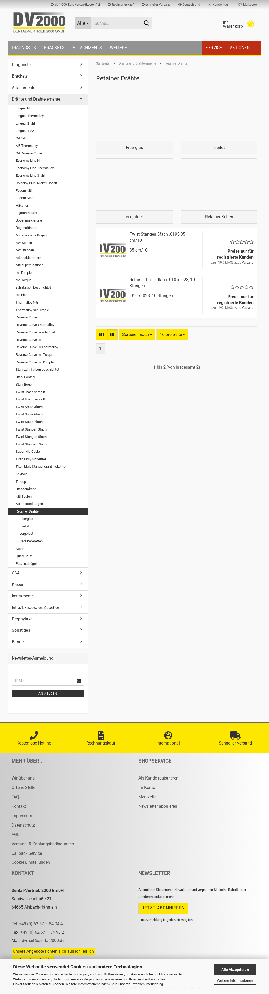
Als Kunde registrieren (158, 778)
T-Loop (21, 482)
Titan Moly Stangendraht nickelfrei (41, 466)
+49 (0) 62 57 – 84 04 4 (41, 923)
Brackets (54, 47)
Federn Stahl (25, 198)
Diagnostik (24, 47)
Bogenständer (26, 228)
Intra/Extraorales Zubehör (35, 607)
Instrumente (23, 596)
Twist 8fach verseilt (30, 399)
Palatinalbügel (26, 564)
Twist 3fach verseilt (30, 392)
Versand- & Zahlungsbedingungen (43, 843)
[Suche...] (83, 23)
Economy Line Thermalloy (35, 168)
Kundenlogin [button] (219, 5)
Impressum (22, 815)
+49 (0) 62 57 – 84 (38, 932)
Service (214, 47)
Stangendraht (26, 489)
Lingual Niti (24, 108)
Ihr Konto (146, 787)
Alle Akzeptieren (235, 970)
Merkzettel (247, 5)
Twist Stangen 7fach (31, 444)
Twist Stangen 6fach (31, 437)
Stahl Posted (25, 377)
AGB (16, 834)
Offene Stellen (25, 787)
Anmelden (47, 693)
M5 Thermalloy (27, 146)
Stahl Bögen (24, 384)
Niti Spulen (24, 496)
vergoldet (26, 534)
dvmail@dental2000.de (43, 940)
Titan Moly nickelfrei (31, 459)
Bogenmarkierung (29, 220)
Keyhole (21, 474)
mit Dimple (24, 273)
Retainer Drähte (27, 511)
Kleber (17, 584)
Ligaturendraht (26, 213)
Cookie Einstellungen (31, 862)
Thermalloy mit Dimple (32, 310)
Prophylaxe (22, 619)
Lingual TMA (25, 131)
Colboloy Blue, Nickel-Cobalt (36, 183)
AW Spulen (24, 243)
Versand (156, 5)
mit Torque (23, 280)
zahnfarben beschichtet (33, 287)
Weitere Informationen (235, 981)
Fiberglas (26, 519)
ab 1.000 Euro (75, 5)
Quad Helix (24, 556)
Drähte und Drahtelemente (36, 99)
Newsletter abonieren (157, 806)
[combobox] (137, 334)
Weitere (118, 47)
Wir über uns (23, 778)
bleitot (24, 526)
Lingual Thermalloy (30, 116)
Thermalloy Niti (27, 302)
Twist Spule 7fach (29, 422)
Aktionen (240, 47)
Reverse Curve (26, 317)
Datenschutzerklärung (146, 984)
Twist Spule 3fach (29, 407)
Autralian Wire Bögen (31, 235)
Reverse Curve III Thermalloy (37, 347)
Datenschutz (23, 825)
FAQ (15, 796)
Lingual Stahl (25, 123)
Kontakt (19, 806)
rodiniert (22, 295)
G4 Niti (21, 138)
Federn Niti (24, 191)
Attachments (87, 47)
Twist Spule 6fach (29, 414)
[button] (189, 4)
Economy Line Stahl (30, 175)
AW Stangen (25, 250)
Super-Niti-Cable (28, 452)
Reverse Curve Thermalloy (35, 325)
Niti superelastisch (29, 265)
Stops (20, 549)
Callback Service (27, 853)
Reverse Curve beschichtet (35, 332)
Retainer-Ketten (31, 541)
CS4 (15, 573)
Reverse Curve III (28, 340)
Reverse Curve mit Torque (34, 355)
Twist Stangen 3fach (31, 429)
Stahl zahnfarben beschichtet (37, 369)
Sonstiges (21, 630)
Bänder (18, 641)
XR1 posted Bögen (29, 504)
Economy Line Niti (29, 160)
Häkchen (22, 205)
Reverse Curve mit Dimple (35, 362)
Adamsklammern (28, 258)
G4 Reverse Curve (29, 153)
